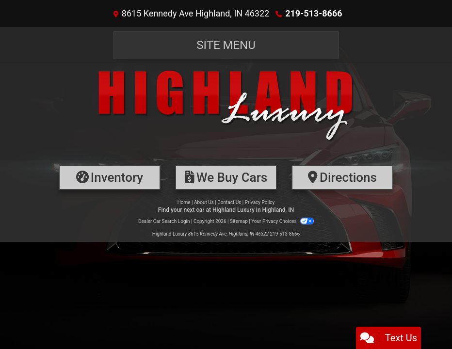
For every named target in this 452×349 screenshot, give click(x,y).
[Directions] (342, 177)
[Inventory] (110, 177)
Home (184, 202)
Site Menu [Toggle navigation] (226, 45)
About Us (204, 202)
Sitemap (239, 221)
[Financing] (226, 177)
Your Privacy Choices (282, 221)
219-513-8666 (313, 13)
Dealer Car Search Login (164, 221)
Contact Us (229, 202)
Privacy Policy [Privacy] (260, 202)
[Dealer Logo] (226, 111)
